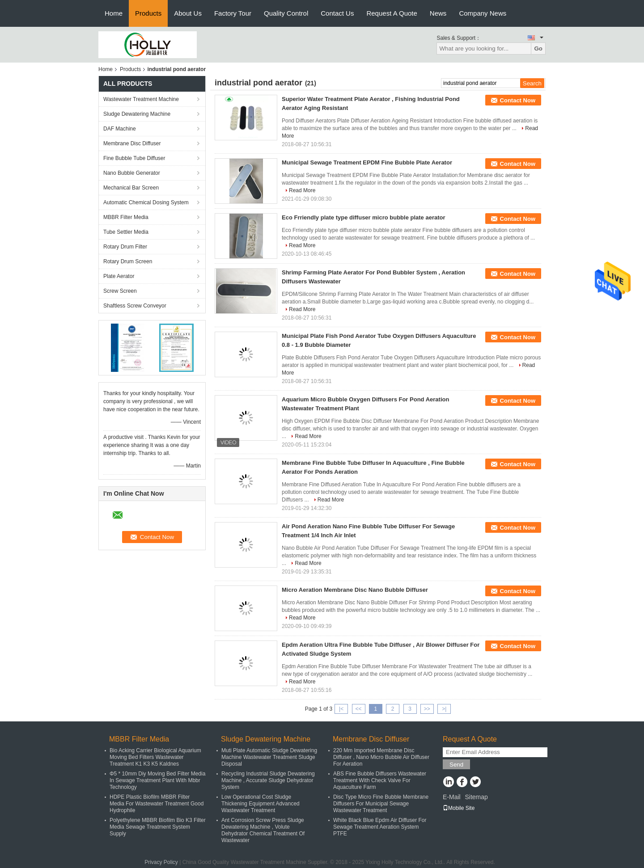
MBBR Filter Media (125, 217)
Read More (302, 190)
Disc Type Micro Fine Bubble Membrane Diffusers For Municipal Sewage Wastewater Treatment (380, 803)
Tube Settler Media (125, 232)
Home (114, 13)
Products (148, 13)
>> (427, 709)
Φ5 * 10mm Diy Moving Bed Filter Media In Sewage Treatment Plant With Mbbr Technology (157, 780)
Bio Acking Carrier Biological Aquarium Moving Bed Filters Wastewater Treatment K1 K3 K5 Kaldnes (155, 757)
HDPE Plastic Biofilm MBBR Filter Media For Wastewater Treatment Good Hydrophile (156, 803)
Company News (482, 13)
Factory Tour (232, 13)
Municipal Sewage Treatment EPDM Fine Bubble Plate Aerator (367, 162)
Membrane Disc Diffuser (132, 143)
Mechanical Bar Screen (131, 188)
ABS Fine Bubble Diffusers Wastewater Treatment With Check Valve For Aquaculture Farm (379, 780)
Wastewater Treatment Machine (141, 99)
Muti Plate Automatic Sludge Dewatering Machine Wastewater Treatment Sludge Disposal (269, 757)
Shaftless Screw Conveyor (134, 306)
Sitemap (476, 797)
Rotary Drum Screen (127, 261)
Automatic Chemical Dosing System (146, 202)
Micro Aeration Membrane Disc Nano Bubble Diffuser (355, 589)
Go (538, 48)
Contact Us (337, 13)
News (438, 13)
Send (456, 764)
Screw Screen (120, 291)
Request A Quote (391, 13)
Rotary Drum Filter (125, 247)
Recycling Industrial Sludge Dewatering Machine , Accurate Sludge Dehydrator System (268, 780)
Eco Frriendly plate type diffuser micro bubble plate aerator (363, 217)
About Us (188, 13)
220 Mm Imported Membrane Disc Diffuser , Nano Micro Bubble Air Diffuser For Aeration (381, 757)
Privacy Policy (161, 862)
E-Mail (452, 797)
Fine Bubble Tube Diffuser (134, 158)
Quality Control (286, 13)
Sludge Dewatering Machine (136, 114)
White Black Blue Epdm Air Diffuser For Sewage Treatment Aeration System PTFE (380, 827)
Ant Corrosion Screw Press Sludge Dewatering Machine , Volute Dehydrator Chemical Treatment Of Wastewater (263, 830)
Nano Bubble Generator (131, 173)
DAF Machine (119, 129)
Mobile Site (459, 808)
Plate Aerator (118, 276)
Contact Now (517, 100)
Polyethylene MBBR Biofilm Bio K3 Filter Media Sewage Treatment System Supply (158, 827)
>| (444, 709)
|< (341, 709)
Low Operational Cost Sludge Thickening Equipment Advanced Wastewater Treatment (260, 803)
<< (358, 709)
